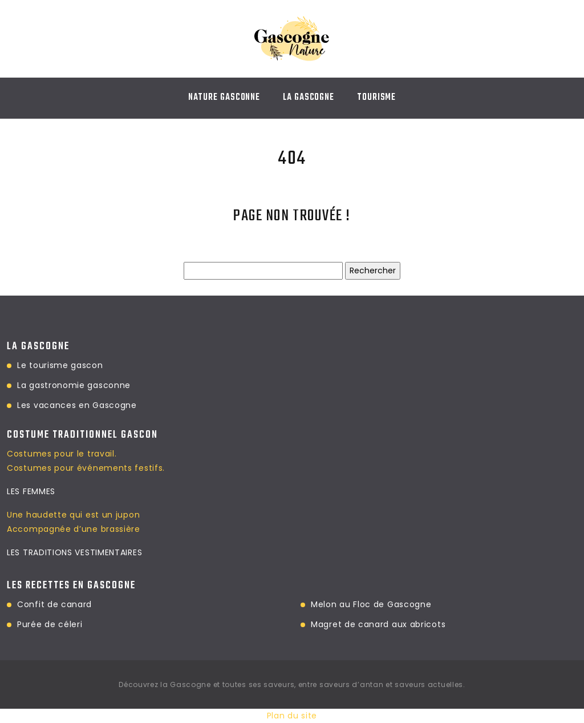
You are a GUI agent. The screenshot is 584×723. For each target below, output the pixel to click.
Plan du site (292, 715)
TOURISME (376, 97)
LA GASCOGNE (308, 97)
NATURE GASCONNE (224, 97)
